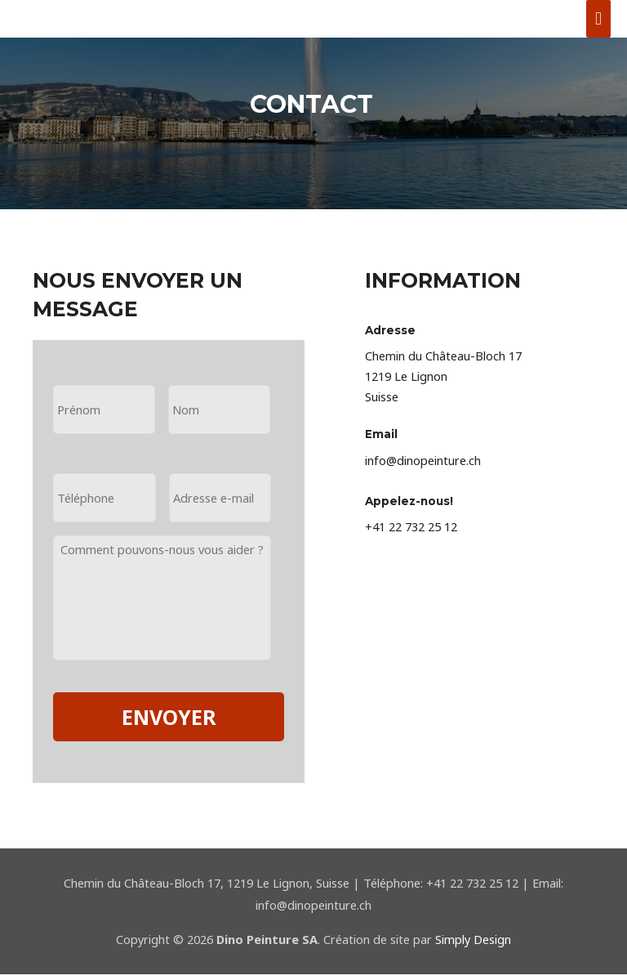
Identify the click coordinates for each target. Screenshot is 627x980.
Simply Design (473, 945)
